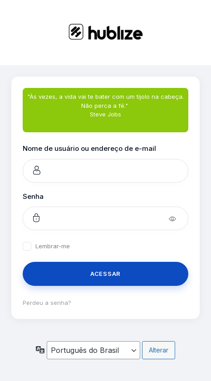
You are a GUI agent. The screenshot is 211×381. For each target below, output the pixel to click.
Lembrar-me (52, 246)
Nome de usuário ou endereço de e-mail (89, 148)
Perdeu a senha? (47, 302)
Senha (33, 196)
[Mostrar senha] (178, 218)
